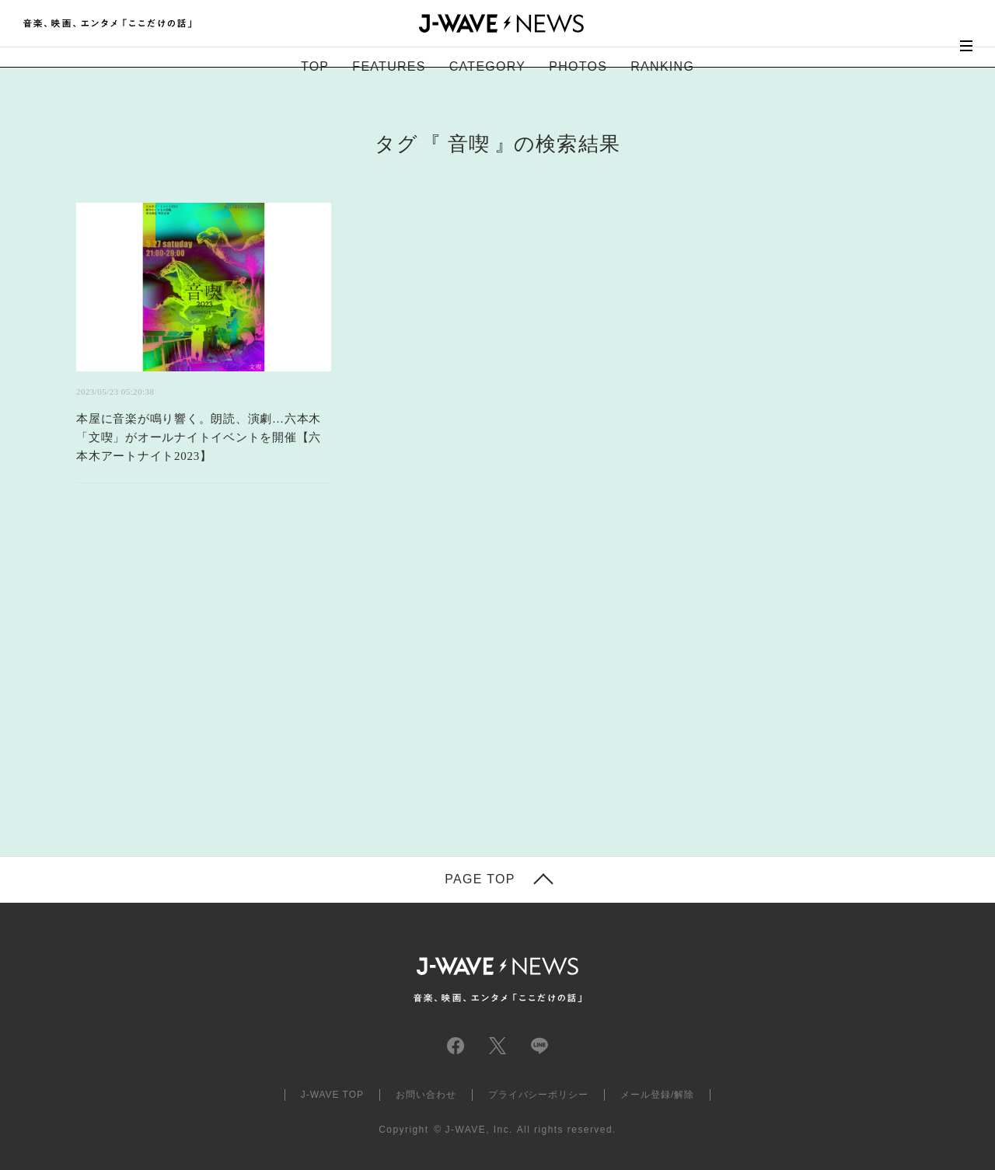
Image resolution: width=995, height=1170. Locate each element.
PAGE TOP (480, 879)
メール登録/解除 (657, 1094)
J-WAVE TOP (332, 1094)
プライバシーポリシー (538, 1094)
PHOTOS (578, 66)
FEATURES (388, 66)
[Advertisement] (342, 689)
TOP (315, 66)
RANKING (662, 66)
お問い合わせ (426, 1094)
